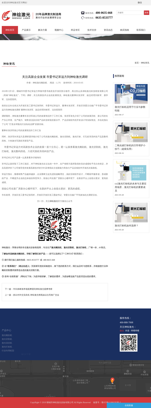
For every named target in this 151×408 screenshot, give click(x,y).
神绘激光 (54, 201)
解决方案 (42, 30)
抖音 (127, 331)
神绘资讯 (145, 63)
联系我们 (141, 30)
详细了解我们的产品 (36, 254)
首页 (137, 63)
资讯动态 (108, 30)
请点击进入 (24, 266)
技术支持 (91, 30)
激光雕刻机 (56, 247)
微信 (140, 2)
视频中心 (59, 30)
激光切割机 (69, 247)
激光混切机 (7, 351)
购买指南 (124, 30)
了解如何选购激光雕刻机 (13, 254)
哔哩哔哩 (135, 331)
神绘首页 (9, 30)
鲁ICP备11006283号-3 (111, 402)
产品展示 (26, 30)
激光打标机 (81, 247)
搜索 (146, 13)
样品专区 (75, 30)
